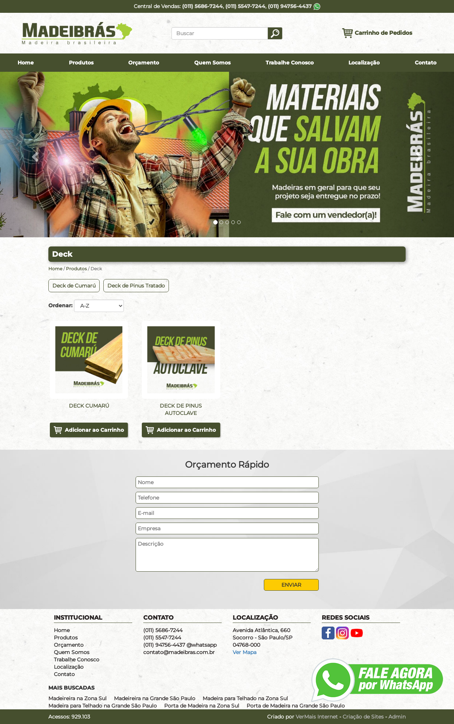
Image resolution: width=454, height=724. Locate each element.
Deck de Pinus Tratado (136, 285)
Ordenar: (60, 305)
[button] (34, 154)
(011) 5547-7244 (245, 6)
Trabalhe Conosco (290, 62)
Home (26, 62)
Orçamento (143, 62)
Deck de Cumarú (74, 285)
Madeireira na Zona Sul (77, 698)
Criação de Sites (363, 716)
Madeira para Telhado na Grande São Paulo (102, 705)
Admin (397, 716)
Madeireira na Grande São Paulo (154, 698)
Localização (364, 62)
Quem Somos (212, 62)
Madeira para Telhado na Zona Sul (245, 698)
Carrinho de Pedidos (377, 33)
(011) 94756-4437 (294, 6)
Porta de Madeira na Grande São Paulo (296, 705)
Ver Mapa (244, 652)
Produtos (81, 62)
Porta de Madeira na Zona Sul (201, 705)
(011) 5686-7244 (202, 6)
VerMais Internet (317, 716)
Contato (425, 62)
